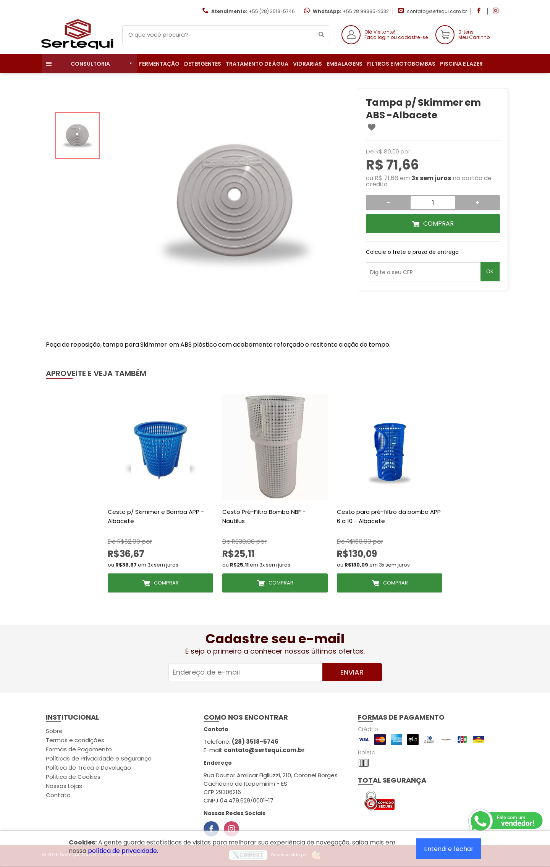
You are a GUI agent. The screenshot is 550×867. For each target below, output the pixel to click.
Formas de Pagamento (79, 749)
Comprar (438, 223)
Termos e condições (75, 740)
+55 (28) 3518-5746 (272, 11)
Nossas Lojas (64, 786)
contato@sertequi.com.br (437, 11)
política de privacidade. (123, 850)
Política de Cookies (73, 777)
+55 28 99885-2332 (366, 11)
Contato (58, 795)
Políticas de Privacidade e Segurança (99, 758)
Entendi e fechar (449, 848)
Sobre (54, 731)
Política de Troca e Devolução (88, 768)
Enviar (352, 672)
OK (489, 271)
